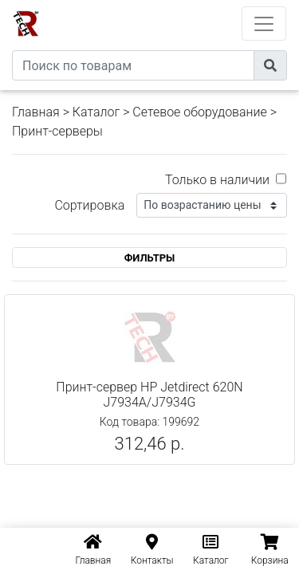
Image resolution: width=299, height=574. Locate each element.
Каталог (96, 112)
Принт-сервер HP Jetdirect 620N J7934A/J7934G (149, 394)
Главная (36, 112)
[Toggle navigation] (264, 23)
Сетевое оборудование (199, 112)
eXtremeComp (171, 6)
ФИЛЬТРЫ (149, 258)
